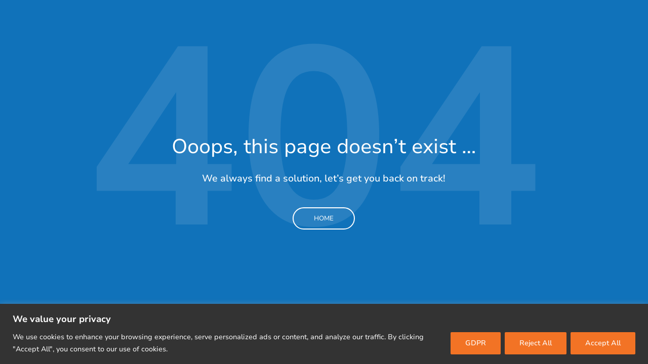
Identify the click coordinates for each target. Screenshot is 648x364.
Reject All (535, 343)
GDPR (475, 343)
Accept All (603, 343)
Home (324, 218)
